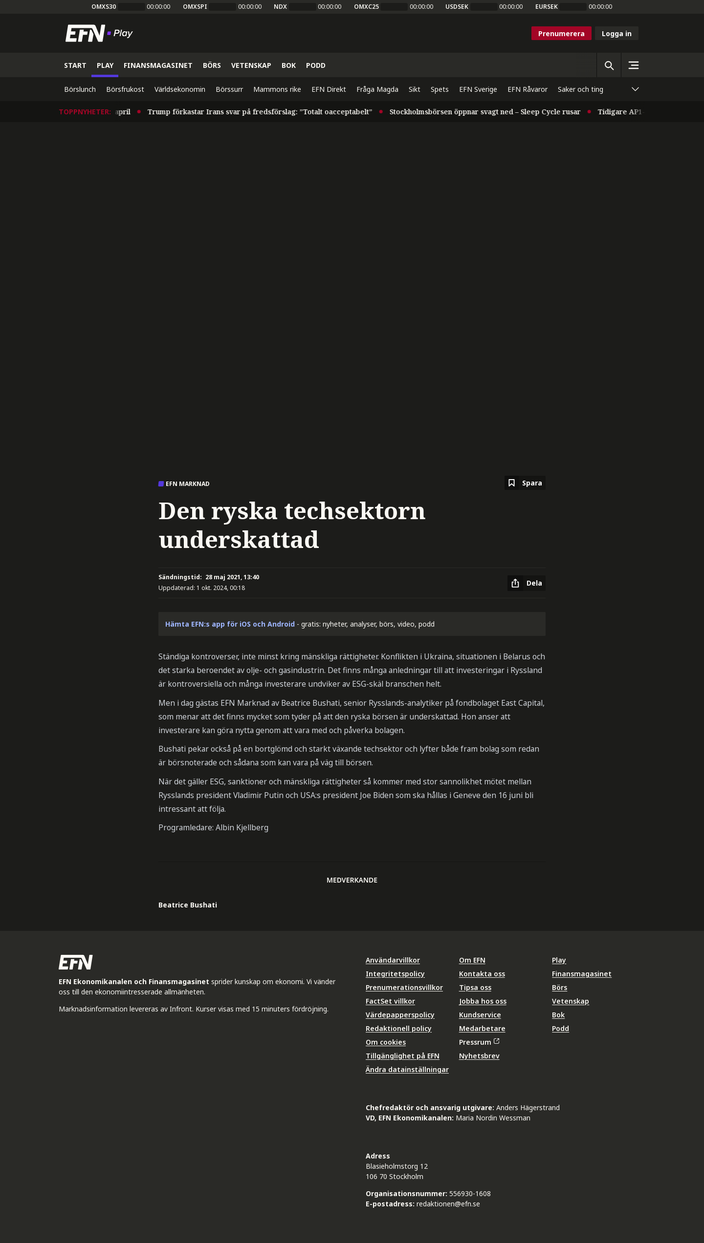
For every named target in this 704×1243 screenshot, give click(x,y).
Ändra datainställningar (407, 1069)
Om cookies (386, 1042)
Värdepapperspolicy (400, 1014)
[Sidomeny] (633, 65)
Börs (559, 987)
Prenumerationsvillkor (404, 987)
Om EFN (472, 960)
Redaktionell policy (399, 1028)
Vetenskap (570, 1001)
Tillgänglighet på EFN (403, 1055)
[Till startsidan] (101, 33)
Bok (558, 1014)
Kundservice (480, 1014)
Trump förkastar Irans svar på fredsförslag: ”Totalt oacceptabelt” (266, 111)
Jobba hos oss (482, 1001)
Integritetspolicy (395, 973)
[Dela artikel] (526, 583)
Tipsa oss (475, 987)
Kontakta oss (482, 973)
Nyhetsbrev (479, 1055)
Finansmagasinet (582, 973)
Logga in (617, 33)
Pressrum (479, 1042)
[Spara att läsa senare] (525, 483)
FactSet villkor (390, 1001)
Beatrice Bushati (187, 904)
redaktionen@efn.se (448, 1203)
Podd (560, 1028)
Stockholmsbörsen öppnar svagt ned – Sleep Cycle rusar (491, 111)
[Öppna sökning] (608, 65)
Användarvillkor (393, 960)
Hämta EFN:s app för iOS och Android (230, 624)
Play (559, 960)
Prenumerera (561, 33)
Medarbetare (482, 1028)
